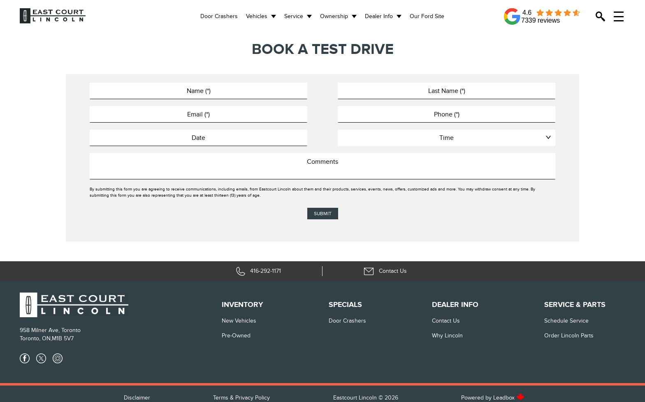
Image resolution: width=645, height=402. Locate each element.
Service (293, 16)
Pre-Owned (236, 335)
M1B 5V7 (63, 338)
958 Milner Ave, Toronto (50, 330)
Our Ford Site (427, 16)
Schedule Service (566, 320)
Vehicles (256, 16)
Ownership (334, 16)
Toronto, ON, (36, 338)
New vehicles (239, 320)
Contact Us (446, 320)
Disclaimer (137, 397)
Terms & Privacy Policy (241, 397)
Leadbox (508, 397)
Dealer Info (379, 16)
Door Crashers (219, 16)
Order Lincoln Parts (569, 335)
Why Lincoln (447, 335)
